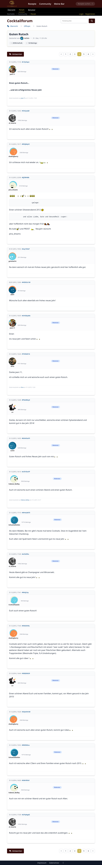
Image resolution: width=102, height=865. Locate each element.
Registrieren (90, 14)
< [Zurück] (61, 54)
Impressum (41, 863)
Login (81, 14)
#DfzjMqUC (26, 144)
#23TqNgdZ (26, 815)
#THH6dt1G (26, 354)
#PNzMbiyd (26, 400)
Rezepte (32, 3)
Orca (22, 387)
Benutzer (31, 10)
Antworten (15, 54)
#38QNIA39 (26, 673)
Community (45, 3)
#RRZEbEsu (26, 745)
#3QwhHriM (26, 712)
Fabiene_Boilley (25, 500)
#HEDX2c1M (26, 282)
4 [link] (79, 54)
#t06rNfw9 (26, 780)
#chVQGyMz (26, 316)
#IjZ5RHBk (25, 178)
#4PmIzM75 (26, 513)
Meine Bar (59, 3)
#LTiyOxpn (25, 62)
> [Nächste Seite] (92, 54)
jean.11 (23, 98)
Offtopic (27, 26)
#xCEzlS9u (25, 554)
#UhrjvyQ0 (26, 111)
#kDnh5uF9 (26, 438)
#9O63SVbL (26, 626)
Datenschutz (54, 863)
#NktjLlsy (25, 592)
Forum (21, 10)
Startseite (11, 14)
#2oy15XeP (26, 249)
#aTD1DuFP (26, 472)
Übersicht (11, 10)
